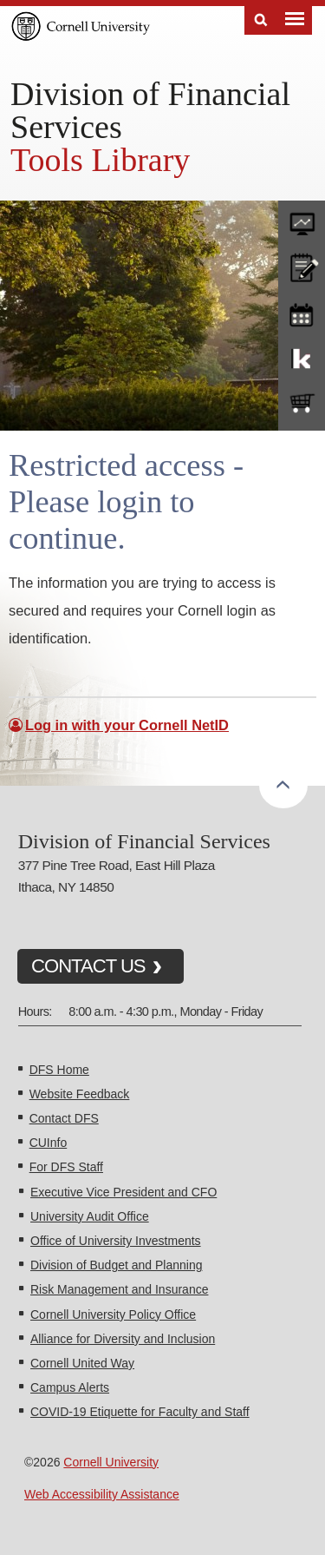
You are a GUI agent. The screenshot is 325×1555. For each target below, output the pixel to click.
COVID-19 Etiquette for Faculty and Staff (140, 1412)
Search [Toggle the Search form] (260, 20)
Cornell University (111, 1462)
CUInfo (48, 1143)
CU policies (301, 266)
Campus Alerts (69, 1387)
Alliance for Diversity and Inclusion (122, 1339)
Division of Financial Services (150, 110)
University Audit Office (89, 1216)
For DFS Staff (66, 1167)
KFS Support (301, 358)
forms (301, 220)
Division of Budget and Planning (116, 1265)
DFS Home (59, 1070)
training (301, 312)
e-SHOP (301, 404)
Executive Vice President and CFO (123, 1192)
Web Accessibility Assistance (101, 1494)
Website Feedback (79, 1094)
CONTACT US (88, 966)
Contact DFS (64, 1118)
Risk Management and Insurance (119, 1289)
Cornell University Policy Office (113, 1314)
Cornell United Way (82, 1363)
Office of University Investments (115, 1241)
